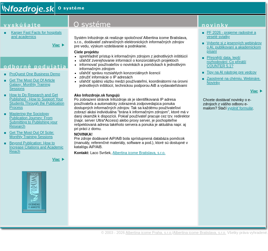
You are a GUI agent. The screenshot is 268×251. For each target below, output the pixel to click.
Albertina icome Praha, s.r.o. (149, 232)
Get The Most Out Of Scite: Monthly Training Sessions (31, 134)
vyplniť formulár (240, 108)
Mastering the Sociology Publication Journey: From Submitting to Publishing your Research (33, 120)
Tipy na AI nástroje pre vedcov (232, 72)
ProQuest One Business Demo (34, 74)
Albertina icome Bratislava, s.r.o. (138, 153)
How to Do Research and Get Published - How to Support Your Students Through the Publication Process (36, 101)
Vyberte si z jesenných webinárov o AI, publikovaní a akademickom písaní (234, 47)
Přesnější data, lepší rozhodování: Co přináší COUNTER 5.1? (226, 61)
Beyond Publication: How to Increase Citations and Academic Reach (36, 147)
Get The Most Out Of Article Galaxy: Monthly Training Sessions (32, 84)
